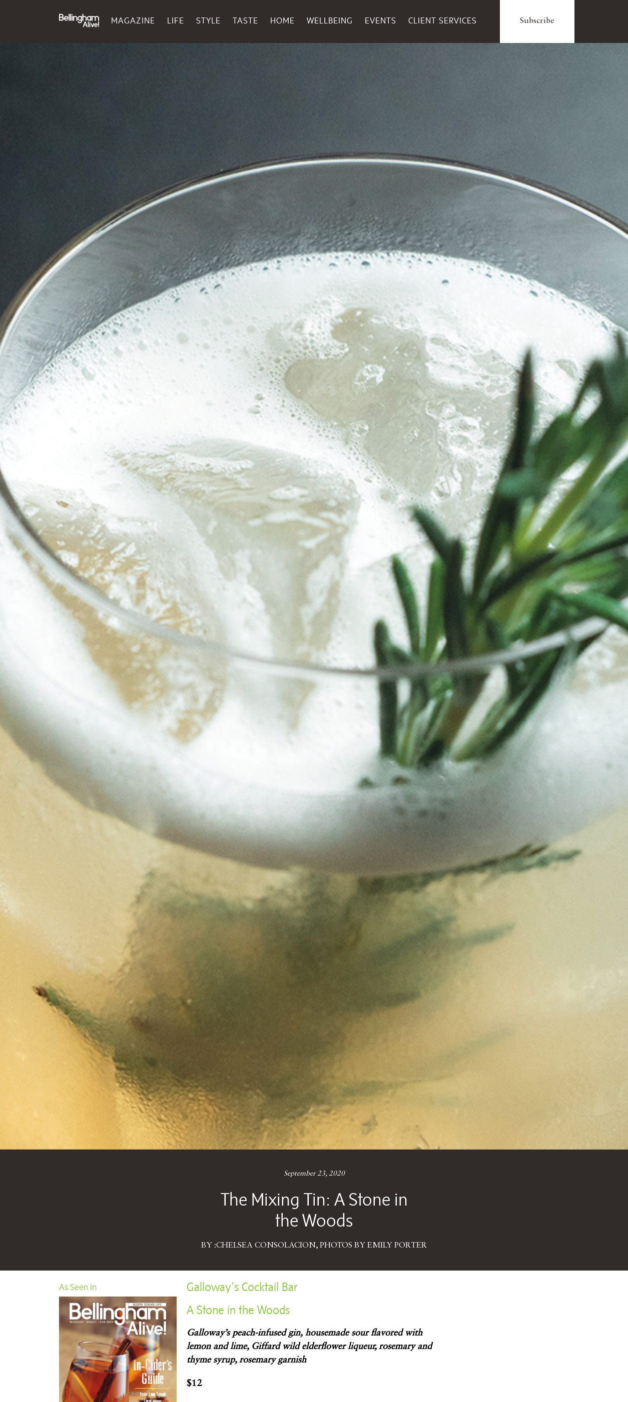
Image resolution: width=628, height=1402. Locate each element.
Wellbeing (330, 20)
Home (282, 20)
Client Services (442, 20)
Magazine (133, 20)
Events (380, 20)
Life (175, 20)
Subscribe (537, 21)
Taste (245, 20)
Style (208, 20)
